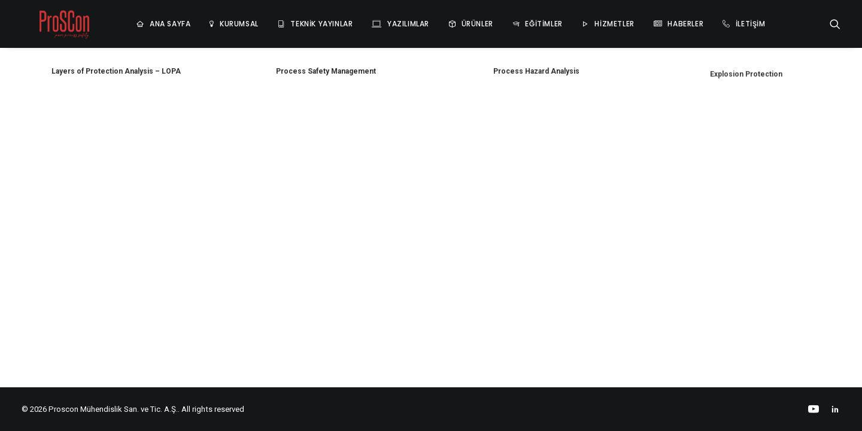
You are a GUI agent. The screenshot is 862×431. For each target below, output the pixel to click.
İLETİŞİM (722, 20)
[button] (835, 20)
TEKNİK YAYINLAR (293, 20)
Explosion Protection (746, 91)
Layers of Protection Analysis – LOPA (116, 71)
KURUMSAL (210, 20)
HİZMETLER (585, 20)
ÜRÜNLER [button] (449, 20)
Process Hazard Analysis (536, 74)
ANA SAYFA (141, 20)
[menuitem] (134, 20)
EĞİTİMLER (514, 20)
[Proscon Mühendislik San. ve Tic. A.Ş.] (50, 20)
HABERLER (657, 20)
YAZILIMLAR (379, 20)
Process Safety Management (326, 71)
